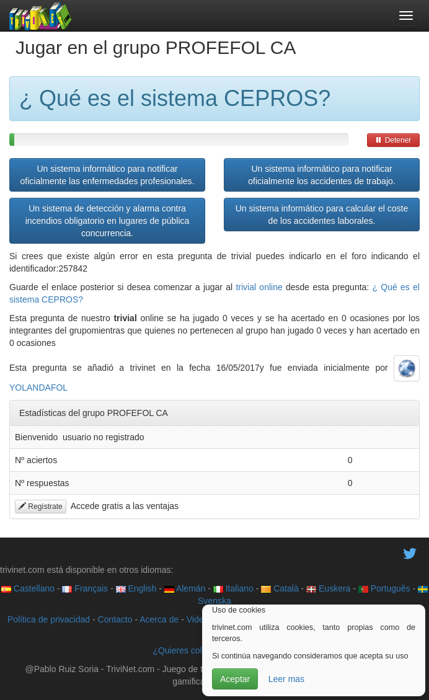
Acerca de (159, 619)
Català (279, 588)
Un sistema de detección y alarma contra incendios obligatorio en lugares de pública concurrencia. (107, 220)
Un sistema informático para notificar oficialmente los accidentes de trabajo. (321, 175)
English (136, 588)
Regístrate (41, 506)
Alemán (185, 588)
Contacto (115, 619)
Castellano (28, 588)
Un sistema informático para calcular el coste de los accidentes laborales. (322, 214)
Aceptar (235, 679)
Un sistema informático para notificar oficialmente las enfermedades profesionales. (107, 175)
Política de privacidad (48, 619)
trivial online (259, 287)
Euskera (328, 588)
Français (85, 588)
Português (384, 588)
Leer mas (286, 679)
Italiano (233, 588)
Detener (393, 140)
